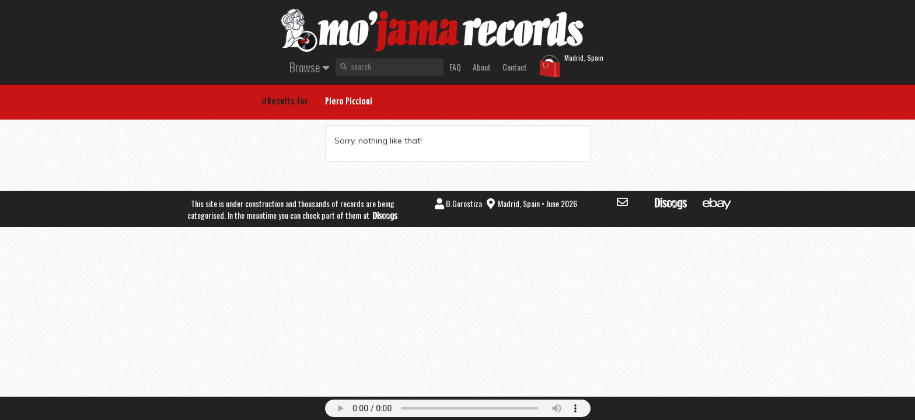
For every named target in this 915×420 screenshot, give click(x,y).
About (482, 67)
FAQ (455, 67)
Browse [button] (309, 67)
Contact (514, 67)
